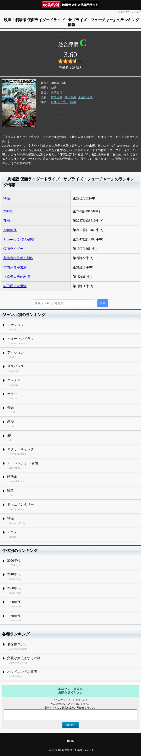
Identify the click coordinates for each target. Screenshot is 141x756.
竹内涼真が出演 (15, 267)
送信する (70, 725)
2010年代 (10, 230)
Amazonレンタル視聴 (18, 239)
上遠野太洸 (85, 97)
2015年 (8, 211)
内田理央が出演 (15, 286)
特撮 (73, 102)
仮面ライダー (59, 102)
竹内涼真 (56, 97)
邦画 (6, 220)
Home (70, 740)
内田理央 (70, 97)
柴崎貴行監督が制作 (18, 258)
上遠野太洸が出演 (16, 276)
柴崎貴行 (56, 92)
